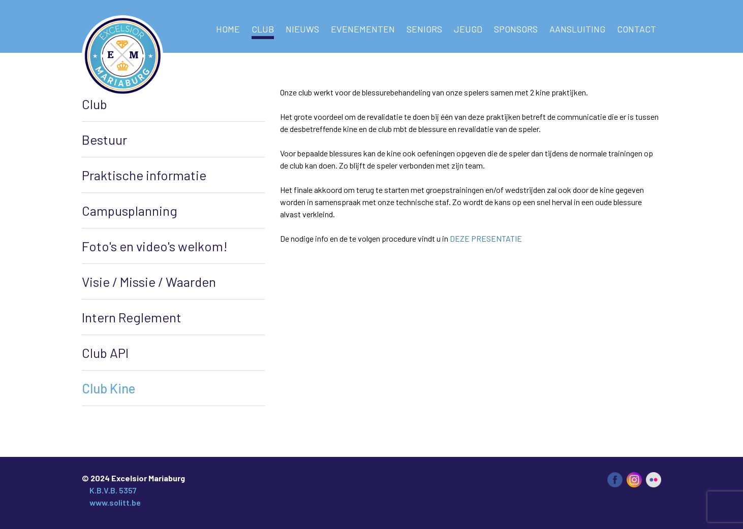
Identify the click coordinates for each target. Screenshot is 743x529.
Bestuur (104, 139)
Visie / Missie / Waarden (149, 281)
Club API (105, 352)
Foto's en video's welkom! (155, 246)
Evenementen (363, 29)
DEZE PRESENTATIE (486, 238)
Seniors (424, 29)
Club (263, 29)
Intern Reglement (131, 317)
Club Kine (108, 388)
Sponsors (516, 29)
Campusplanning (129, 210)
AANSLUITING (577, 29)
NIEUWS (302, 29)
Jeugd (468, 29)
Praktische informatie (144, 175)
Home (228, 29)
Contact (636, 29)
